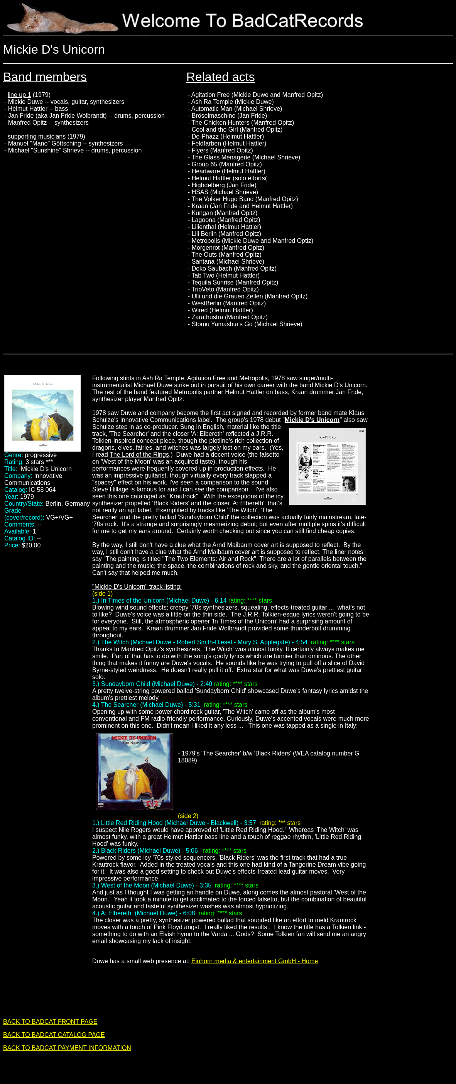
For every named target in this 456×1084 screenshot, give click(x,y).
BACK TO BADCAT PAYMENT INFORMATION (67, 1048)
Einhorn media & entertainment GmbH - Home (254, 961)
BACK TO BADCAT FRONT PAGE (50, 1021)
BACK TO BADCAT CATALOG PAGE (54, 1034)
